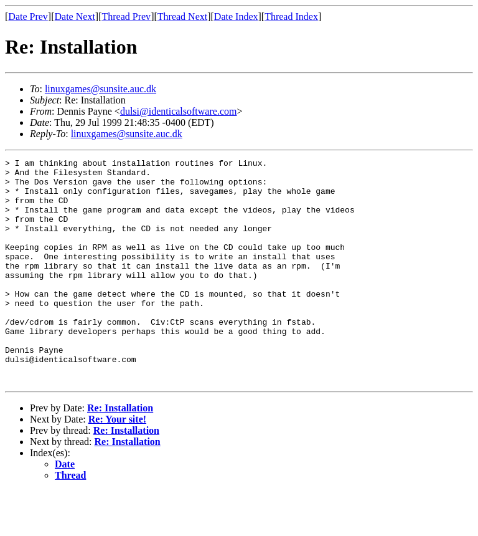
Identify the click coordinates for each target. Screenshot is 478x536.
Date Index (236, 16)
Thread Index (291, 16)
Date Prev (28, 16)
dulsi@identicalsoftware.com (178, 111)
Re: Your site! (117, 464)
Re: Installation (120, 452)
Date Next (75, 16)
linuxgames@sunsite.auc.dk (100, 89)
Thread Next (182, 16)
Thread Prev (126, 16)
